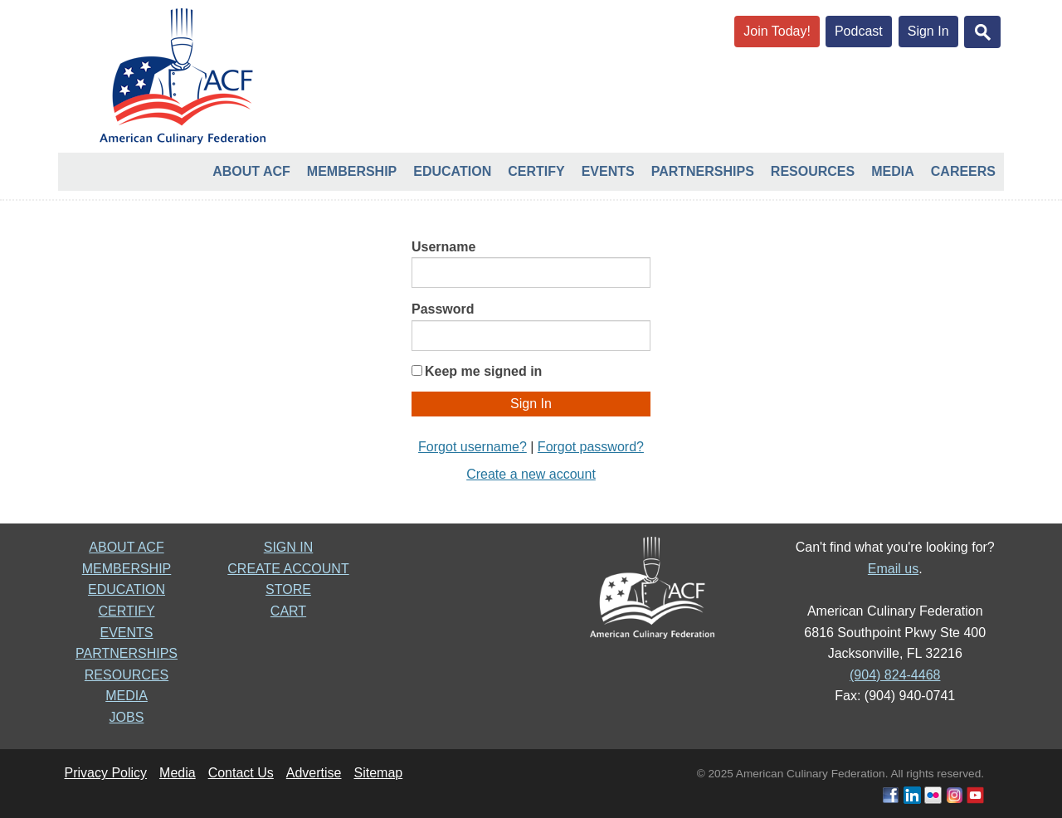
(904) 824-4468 (895, 675)
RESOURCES (126, 675)
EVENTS (126, 633)
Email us (893, 569)
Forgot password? (591, 447)
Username (443, 247)
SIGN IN (289, 547)
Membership (352, 171)
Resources (813, 171)
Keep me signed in (483, 371)
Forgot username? (472, 447)
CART (288, 611)
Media (892, 171)
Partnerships (702, 171)
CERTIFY (126, 611)
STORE (288, 589)
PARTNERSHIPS (127, 653)
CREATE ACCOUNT (287, 569)
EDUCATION (126, 589)
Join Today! (777, 31)
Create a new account (531, 474)
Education (452, 171)
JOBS (127, 717)
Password (443, 309)
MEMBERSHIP (127, 569)
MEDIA (126, 696)
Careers (963, 171)
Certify (536, 171)
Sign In (928, 31)
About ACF (251, 171)
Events (608, 171)
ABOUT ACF (126, 547)
